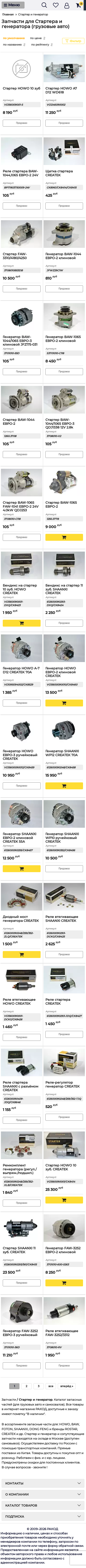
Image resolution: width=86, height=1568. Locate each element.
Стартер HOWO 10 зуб (21, 88)
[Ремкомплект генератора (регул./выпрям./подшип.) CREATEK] (21, 1145)
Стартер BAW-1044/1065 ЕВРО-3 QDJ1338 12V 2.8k (59, 424)
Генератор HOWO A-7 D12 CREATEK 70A (21, 670)
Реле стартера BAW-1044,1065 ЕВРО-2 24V (20, 173)
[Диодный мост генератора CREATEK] (21, 897)
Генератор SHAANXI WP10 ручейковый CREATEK (62, 838)
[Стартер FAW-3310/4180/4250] (21, 234)
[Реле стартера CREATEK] (64, 980)
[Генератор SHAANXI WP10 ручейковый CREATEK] (64, 814)
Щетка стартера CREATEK (59, 173)
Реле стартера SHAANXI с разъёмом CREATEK (20, 1086)
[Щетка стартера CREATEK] (64, 151)
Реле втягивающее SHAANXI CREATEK (61, 919)
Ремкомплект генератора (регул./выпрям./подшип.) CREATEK (20, 1171)
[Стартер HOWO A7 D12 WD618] (64, 69)
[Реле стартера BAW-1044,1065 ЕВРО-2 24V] (21, 151)
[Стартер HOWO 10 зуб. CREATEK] (64, 1145)
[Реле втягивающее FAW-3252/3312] (64, 1311)
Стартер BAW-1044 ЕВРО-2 (18, 422)
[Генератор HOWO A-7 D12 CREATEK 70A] (21, 648)
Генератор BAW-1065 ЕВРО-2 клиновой (63, 339)
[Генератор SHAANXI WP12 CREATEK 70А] (64, 731)
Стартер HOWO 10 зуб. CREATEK (60, 1167)
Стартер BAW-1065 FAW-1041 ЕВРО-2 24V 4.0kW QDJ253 (21, 506)
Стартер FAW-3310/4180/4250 (15, 256)
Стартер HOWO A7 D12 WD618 (61, 90)
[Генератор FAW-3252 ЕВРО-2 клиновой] (64, 1228)
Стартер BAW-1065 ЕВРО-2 (61, 505)
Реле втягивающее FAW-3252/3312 (61, 1333)
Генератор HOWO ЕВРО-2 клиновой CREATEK (60, 672)
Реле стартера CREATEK (57, 1002)
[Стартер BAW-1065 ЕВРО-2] (64, 483)
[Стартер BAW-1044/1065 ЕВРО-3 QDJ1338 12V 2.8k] (64, 400)
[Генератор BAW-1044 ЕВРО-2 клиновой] (64, 234)
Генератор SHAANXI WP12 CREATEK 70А (62, 753)
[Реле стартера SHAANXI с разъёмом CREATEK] (21, 1063)
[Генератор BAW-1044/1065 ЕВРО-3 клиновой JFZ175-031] (21, 317)
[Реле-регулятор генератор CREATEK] (64, 1063)
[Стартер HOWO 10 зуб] (21, 69)
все (50, 1386)
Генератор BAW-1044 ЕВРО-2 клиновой (63, 256)
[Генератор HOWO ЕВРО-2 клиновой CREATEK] (64, 648)
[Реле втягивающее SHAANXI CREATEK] (64, 897)
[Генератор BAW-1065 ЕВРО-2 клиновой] (64, 317)
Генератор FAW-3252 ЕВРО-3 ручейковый (20, 1333)
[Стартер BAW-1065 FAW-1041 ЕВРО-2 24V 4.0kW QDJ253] (21, 483)
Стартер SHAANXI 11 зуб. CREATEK (19, 1250)
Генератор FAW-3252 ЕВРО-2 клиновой (62, 1250)
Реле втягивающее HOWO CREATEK (19, 1002)
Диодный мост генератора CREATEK (21, 919)
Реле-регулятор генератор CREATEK (62, 1084)
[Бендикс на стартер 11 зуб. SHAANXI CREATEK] (64, 566)
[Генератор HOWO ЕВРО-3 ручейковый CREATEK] (21, 731)
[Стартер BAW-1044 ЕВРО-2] (21, 400)
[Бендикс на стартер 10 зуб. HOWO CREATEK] (21, 566)
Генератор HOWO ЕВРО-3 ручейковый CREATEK (20, 755)
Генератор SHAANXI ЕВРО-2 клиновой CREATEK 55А (19, 838)
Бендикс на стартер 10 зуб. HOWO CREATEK (20, 589)
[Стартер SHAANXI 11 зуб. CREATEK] (21, 1228)
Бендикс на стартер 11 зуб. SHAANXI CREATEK (64, 589)
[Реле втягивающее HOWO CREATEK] (21, 980)
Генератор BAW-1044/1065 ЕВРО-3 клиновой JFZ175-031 (20, 341)
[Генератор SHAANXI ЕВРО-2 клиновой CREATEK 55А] (21, 814)
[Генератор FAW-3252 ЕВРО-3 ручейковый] (21, 1311)
